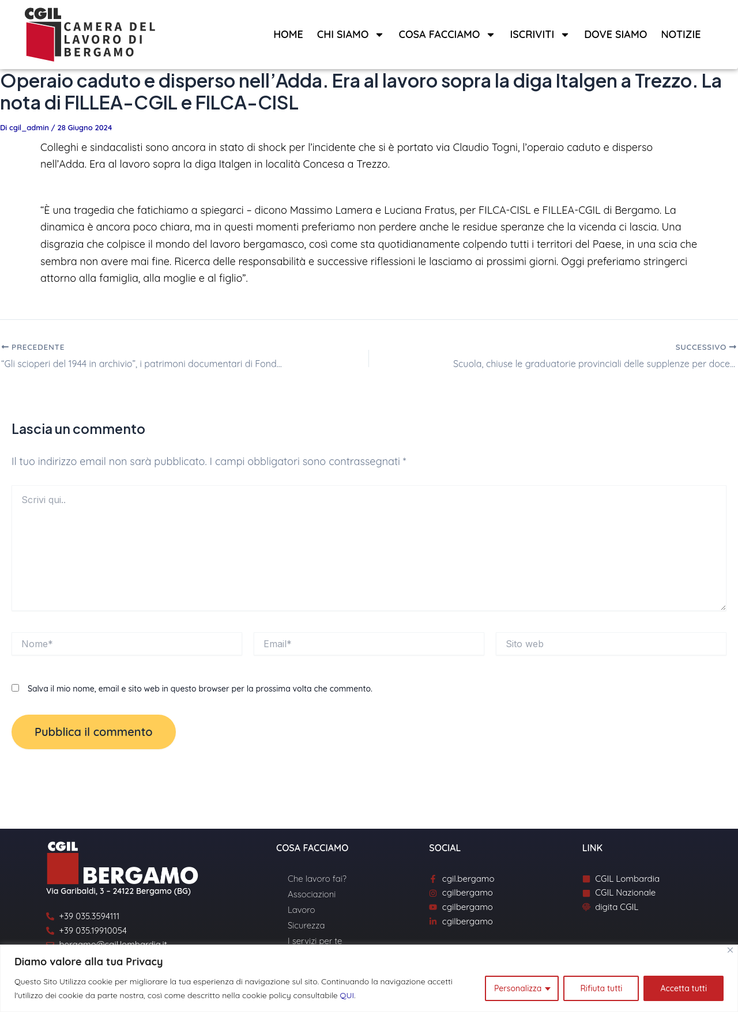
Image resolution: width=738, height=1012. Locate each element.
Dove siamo (615, 34)
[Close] (730, 950)
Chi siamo (351, 35)
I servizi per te (315, 940)
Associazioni (312, 894)
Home (288, 34)
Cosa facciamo (447, 35)
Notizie (681, 34)
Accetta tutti (683, 988)
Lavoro (301, 909)
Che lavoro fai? (317, 878)
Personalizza (517, 988)
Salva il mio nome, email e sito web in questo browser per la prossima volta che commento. (200, 689)
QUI (347, 995)
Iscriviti (540, 35)
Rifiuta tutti (601, 988)
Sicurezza (306, 925)
